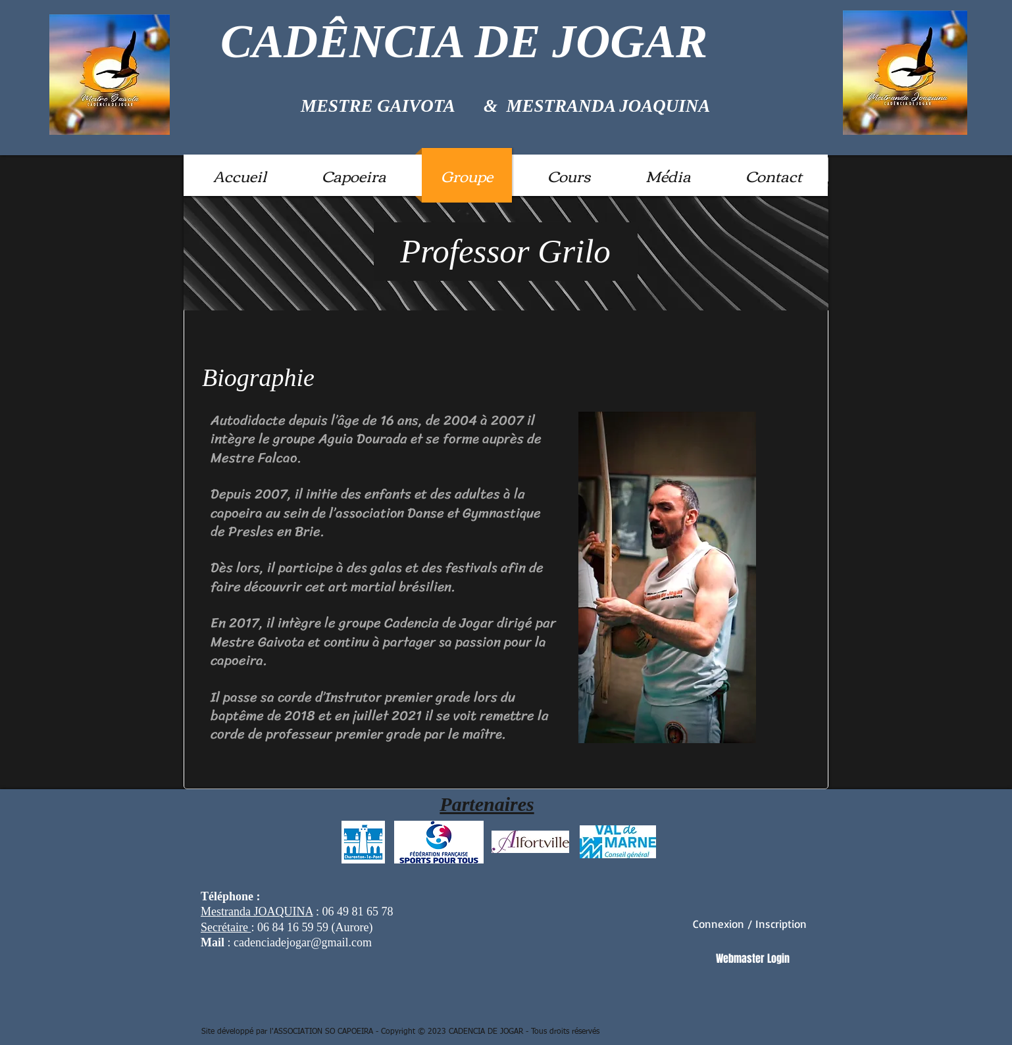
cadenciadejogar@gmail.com (303, 942)
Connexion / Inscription (750, 924)
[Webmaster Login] (752, 959)
